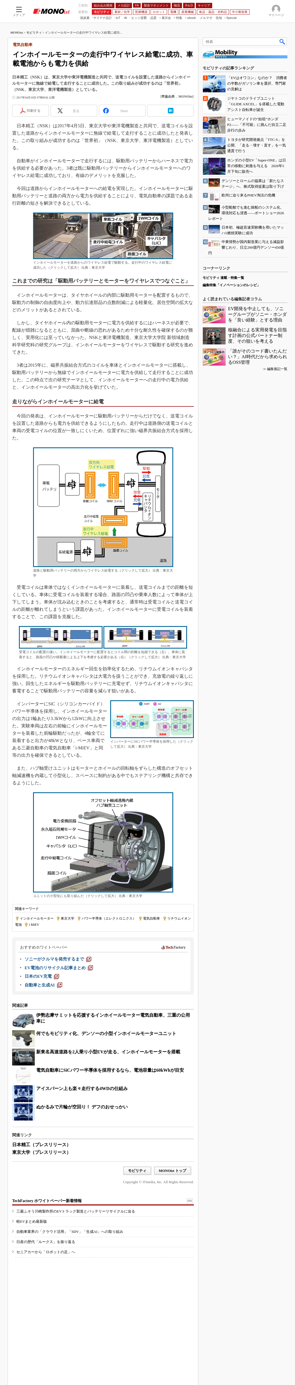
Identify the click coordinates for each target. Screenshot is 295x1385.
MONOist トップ (172, 1171)
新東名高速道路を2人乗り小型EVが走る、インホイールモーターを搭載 (108, 1051)
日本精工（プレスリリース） (41, 1144)
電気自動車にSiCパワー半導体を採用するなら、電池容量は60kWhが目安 (110, 1070)
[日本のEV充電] (42, 976)
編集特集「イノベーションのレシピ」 (231, 285)
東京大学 (67, 918)
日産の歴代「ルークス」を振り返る (45, 1242)
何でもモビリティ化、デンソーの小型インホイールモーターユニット (106, 1033)
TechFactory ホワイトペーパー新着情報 (47, 1201)
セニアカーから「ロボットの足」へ (45, 1252)
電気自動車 (151, 918)
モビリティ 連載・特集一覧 (223, 278)
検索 (282, 41)
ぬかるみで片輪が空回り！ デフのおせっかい (82, 1106)
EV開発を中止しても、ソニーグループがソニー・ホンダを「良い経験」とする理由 (257, 314)
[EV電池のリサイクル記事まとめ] (59, 968)
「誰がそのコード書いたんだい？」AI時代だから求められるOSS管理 (257, 357)
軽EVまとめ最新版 (31, 1221)
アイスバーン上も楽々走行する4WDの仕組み (82, 1088)
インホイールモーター (37, 918)
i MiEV (34, 925)
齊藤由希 (168, 97)
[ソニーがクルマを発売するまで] (58, 959)
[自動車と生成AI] (43, 985)
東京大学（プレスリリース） (41, 1152)
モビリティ (34, 32)
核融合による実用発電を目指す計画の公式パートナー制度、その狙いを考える (257, 335)
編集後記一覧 (277, 369)
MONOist (16, 32)
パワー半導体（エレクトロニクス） (109, 918)
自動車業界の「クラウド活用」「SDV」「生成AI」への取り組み (69, 1231)
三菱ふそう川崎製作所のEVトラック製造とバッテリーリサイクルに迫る (75, 1211)
